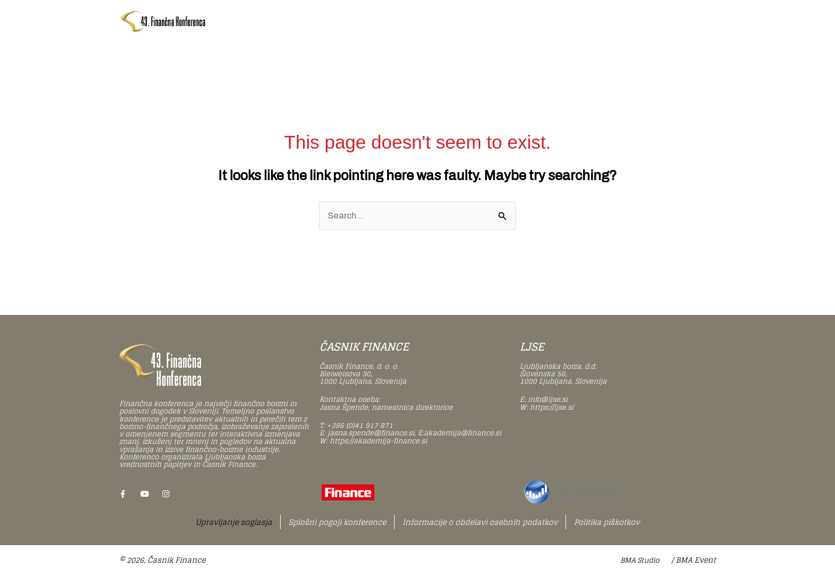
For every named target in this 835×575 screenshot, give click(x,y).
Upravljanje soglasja (233, 522)
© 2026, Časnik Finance (162, 560)
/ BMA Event (694, 560)
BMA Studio (639, 561)
